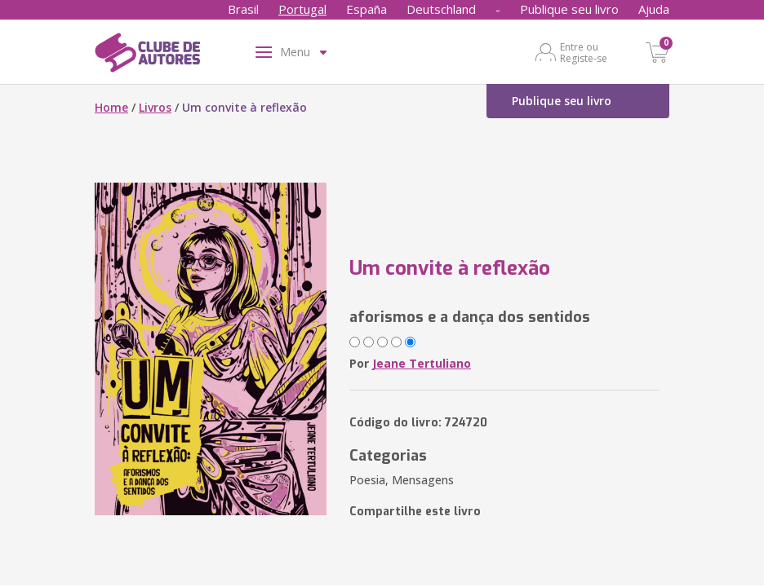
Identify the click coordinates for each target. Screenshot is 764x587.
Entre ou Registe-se (583, 52)
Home (111, 107)
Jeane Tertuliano (421, 363)
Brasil (243, 9)
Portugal (302, 9)
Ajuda (653, 9)
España (366, 9)
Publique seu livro (569, 9)
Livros (155, 107)
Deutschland (441, 9)
